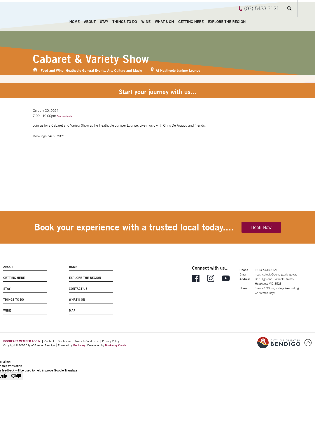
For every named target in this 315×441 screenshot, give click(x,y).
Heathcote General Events (85, 70)
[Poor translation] (16, 376)
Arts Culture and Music (124, 70)
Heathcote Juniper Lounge (180, 70)
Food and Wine (52, 70)
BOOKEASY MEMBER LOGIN (21, 341)
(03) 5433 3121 (261, 8)
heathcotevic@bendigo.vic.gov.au (276, 274)
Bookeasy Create (115, 345)
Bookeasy (79, 345)
